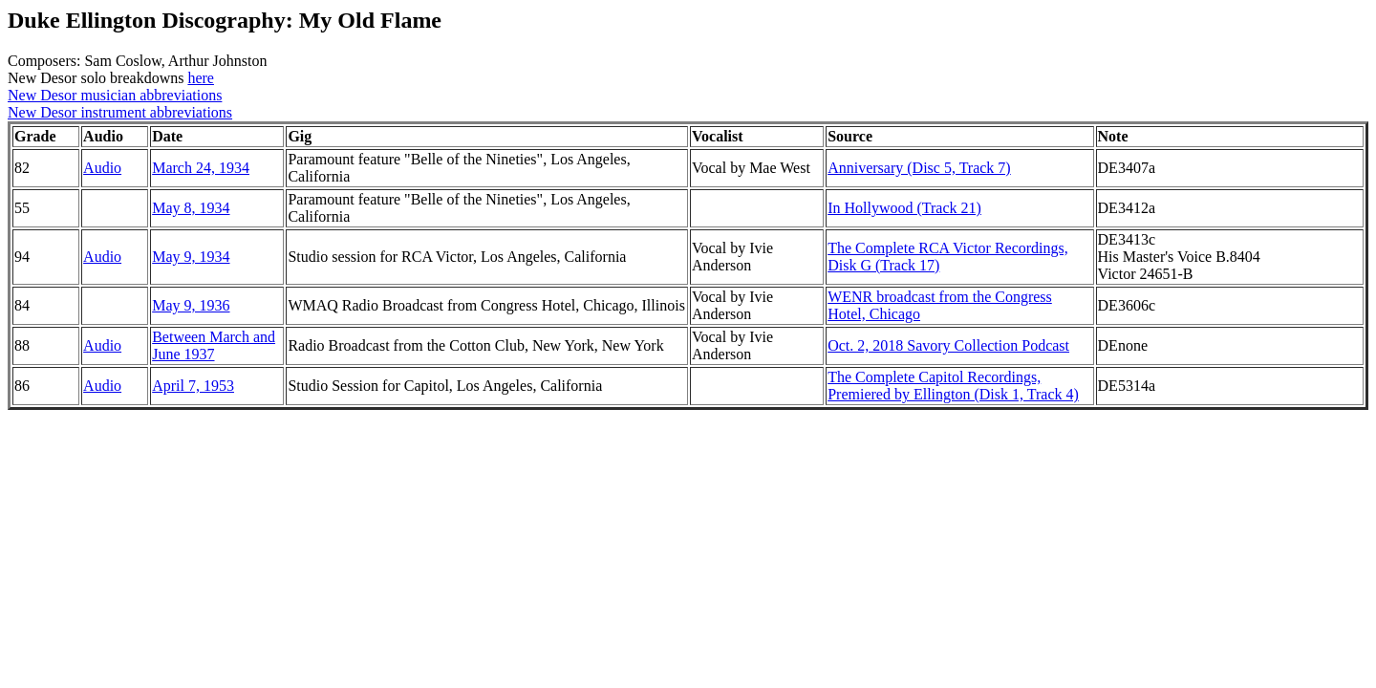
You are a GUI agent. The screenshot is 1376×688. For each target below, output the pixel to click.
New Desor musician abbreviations (115, 95)
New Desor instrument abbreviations (120, 112)
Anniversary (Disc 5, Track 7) (919, 168)
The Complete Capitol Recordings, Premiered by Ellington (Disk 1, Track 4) (953, 385)
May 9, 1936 (190, 305)
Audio (102, 168)
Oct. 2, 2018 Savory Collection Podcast (948, 345)
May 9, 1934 (190, 256)
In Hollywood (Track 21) (904, 208)
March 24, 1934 (200, 168)
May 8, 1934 (190, 208)
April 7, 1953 (193, 385)
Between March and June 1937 (213, 345)
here (200, 78)
